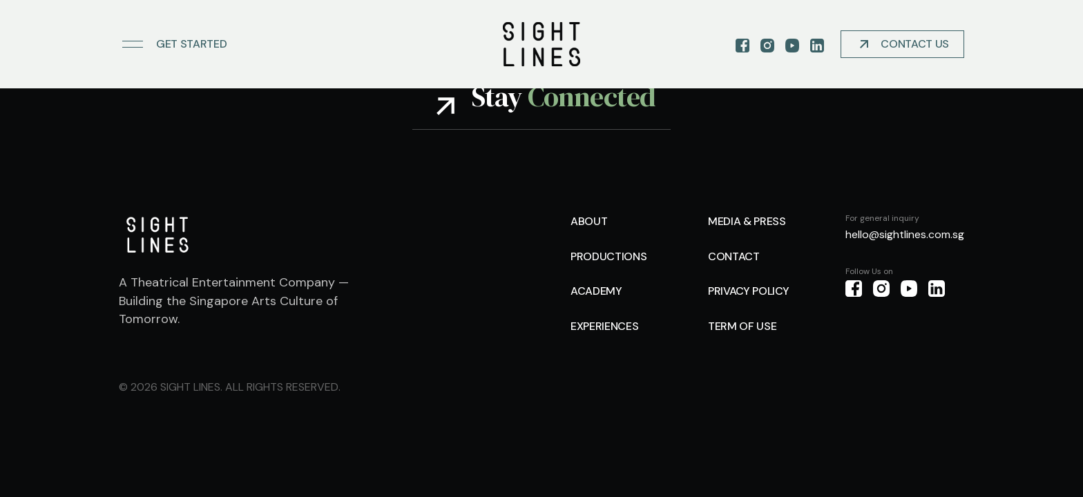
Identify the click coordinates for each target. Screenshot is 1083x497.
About (589, 221)
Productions (608, 256)
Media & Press (747, 221)
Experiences (604, 326)
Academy (596, 291)
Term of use (742, 326)
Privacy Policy (748, 291)
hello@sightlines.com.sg (904, 234)
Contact (734, 256)
